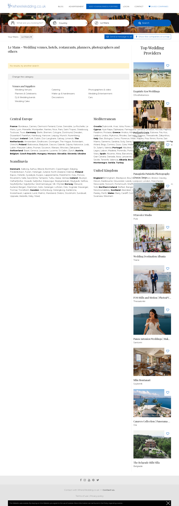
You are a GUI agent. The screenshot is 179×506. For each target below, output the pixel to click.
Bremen (48, 132)
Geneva (34, 150)
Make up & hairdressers (63, 93)
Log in (126, 6)
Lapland (27, 193)
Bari (101, 138)
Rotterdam (77, 141)
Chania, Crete (140, 177)
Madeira (112, 150)
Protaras (107, 132)
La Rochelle (79, 126)
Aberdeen (126, 190)
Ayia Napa (107, 129)
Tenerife (105, 159)
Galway (60, 138)
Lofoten (58, 187)
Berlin (40, 132)
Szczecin (46, 147)
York (96, 187)
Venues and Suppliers (23, 86)
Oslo (65, 187)
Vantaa (65, 178)
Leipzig (55, 135)
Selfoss (84, 181)
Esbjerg (73, 169)
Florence (125, 138)
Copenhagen (62, 169)
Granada (111, 156)
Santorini (137, 342)
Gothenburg (46, 190)
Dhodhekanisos (141, 95)
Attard (97, 144)
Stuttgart (14, 138)
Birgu (103, 144)
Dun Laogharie (49, 138)
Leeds (128, 181)
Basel (26, 150)
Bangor (129, 187)
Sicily (122, 141)
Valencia (114, 159)
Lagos (97, 150)
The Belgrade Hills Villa (146, 462)
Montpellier (37, 129)
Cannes (33, 126)
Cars (90, 97)
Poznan (37, 147)
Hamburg (36, 135)
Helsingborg (59, 190)
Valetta (107, 147)
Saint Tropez (70, 129)
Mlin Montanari (141, 380)
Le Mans (26, 37)
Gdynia (69, 144)
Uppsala (14, 196)
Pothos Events (141, 132)
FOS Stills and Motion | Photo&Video (152, 297)
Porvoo (80, 175)
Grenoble (67, 126)
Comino (111, 144)
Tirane (136, 260)
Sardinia (115, 141)
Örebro (60, 193)
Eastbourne (107, 181)
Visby (30, 196)
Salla (23, 178)
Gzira (124, 144)
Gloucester (119, 181)
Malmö (41, 193)
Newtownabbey (102, 190)
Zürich (71, 150)
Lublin (13, 147)
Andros (124, 132)
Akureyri (83, 178)
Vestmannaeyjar (44, 184)
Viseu (96, 153)
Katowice (78, 144)
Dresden (77, 132)
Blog (60, 6)
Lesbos (97, 135)
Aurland (14, 187)
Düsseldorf (15, 135)
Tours (22, 132)
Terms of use (82, 496)
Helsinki (21, 175)
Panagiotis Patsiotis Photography (151, 173)
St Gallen (63, 150)
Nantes (47, 129)
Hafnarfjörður (16, 181)
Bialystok (43, 144)
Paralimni (98, 132)
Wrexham (108, 196)
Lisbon (104, 150)
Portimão (121, 150)
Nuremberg (74, 135)
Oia (135, 425)
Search (145, 23)
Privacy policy (97, 496)
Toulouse (14, 132)
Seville (97, 159)
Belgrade (138, 466)
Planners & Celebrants (25, 93)
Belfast (121, 187)
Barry (117, 193)
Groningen (54, 141)
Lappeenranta (51, 175)
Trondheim (23, 190)
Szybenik (137, 383)
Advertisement (76, 6)
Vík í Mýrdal (58, 184)
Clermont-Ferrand (46, 126)
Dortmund (67, 132)
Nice (54, 129)
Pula (135, 218)
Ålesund (78, 184)
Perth (104, 193)
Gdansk (61, 144)
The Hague (65, 141)
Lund (34, 193)
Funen (28, 172)
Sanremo (106, 141)
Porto (130, 150)
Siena (128, 141)
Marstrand (51, 193)
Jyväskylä (30, 175)
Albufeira (127, 147)
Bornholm (50, 169)
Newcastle (99, 184)
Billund (40, 169)
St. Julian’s (99, 147)
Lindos (105, 135)
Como (116, 138)
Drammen (32, 187)
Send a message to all (119, 36)
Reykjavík (75, 181)
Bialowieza (32, 144)
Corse (59, 126)
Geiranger (49, 187)
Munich (63, 135)
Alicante (111, 153)
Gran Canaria (100, 156)
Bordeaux (23, 126)
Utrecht (14, 144)
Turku (51, 178)
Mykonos (113, 135)
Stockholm (70, 193)
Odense (70, 172)
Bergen (22, 187)
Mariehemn (65, 175)
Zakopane (74, 147)
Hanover (46, 135)
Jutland (46, 172)
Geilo (40, 187)
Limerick (69, 138)
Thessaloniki (139, 301)
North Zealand (58, 172)
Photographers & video (99, 89)
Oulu (74, 175)
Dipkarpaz (118, 129)
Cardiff (124, 193)
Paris (60, 129)
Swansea (98, 196)
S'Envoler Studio (142, 215)
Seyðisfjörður (16, 184)
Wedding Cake (22, 101)
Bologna (108, 138)
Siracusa (137, 136)
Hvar (115, 126)
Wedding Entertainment (100, 93)
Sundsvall (81, 193)
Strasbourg (82, 129)
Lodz (86, 144)
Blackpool (121, 178)
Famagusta (130, 129)
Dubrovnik (107, 126)
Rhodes (123, 135)
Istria (121, 126)
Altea (118, 153)
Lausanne (44, 150)
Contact (139, 6)
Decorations (58, 97)
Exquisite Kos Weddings (146, 91)
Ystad (37, 196)
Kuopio (39, 175)
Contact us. (109, 490)
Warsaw (55, 147)
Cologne (57, 132)
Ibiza (118, 156)
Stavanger (83, 187)
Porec (128, 126)
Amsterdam (30, 141)
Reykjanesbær (62, 181)
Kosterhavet (16, 193)
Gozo (118, 144)
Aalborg (25, 169)
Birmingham (109, 178)
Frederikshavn (17, 172)
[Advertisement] (69, 208)
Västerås (23, 196)
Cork (31, 138)
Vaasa (58, 178)
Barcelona (127, 153)
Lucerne (53, 150)
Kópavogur (48, 181)
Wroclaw (64, 147)
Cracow (52, 144)
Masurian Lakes (24, 147)
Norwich (109, 184)
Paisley (97, 193)
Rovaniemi (15, 178)
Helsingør (37, 172)
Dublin (37, 138)
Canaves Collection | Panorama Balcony (152, 421)
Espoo (13, 175)
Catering (56, 89)
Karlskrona (71, 190)
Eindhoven (42, 141)
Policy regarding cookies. (113, 503)
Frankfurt (26, 135)
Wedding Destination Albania (149, 256)
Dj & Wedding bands (25, 97)
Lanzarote (127, 156)
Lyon (18, 129)
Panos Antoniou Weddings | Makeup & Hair (152, 339)
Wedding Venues (23, 89)
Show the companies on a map (152, 36)
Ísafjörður (37, 181)
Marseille (26, 129)
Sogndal (73, 187)
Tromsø (14, 190)
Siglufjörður (29, 184)
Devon (97, 181)
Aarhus (33, 169)
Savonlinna (32, 178)
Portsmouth (120, 184)
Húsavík (28, 181)
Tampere (43, 178)
